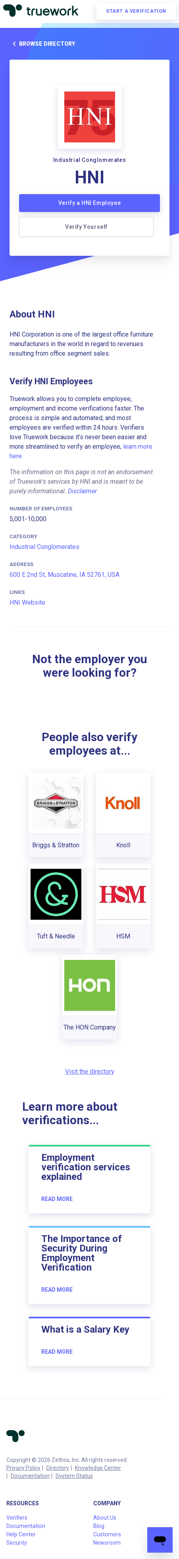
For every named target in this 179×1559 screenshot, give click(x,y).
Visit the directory (89, 1071)
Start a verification (136, 11)
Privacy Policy (23, 1468)
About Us (104, 1517)
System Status (74, 1476)
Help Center (21, 1534)
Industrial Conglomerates (44, 547)
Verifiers (16, 1517)
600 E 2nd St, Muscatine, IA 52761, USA (64, 574)
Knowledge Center (98, 1468)
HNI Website (27, 602)
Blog (98, 1526)
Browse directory (42, 43)
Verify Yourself (86, 227)
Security (16, 1543)
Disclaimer (82, 491)
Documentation (30, 1476)
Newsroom (107, 1543)
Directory (57, 1468)
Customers (107, 1534)
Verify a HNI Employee (89, 203)
